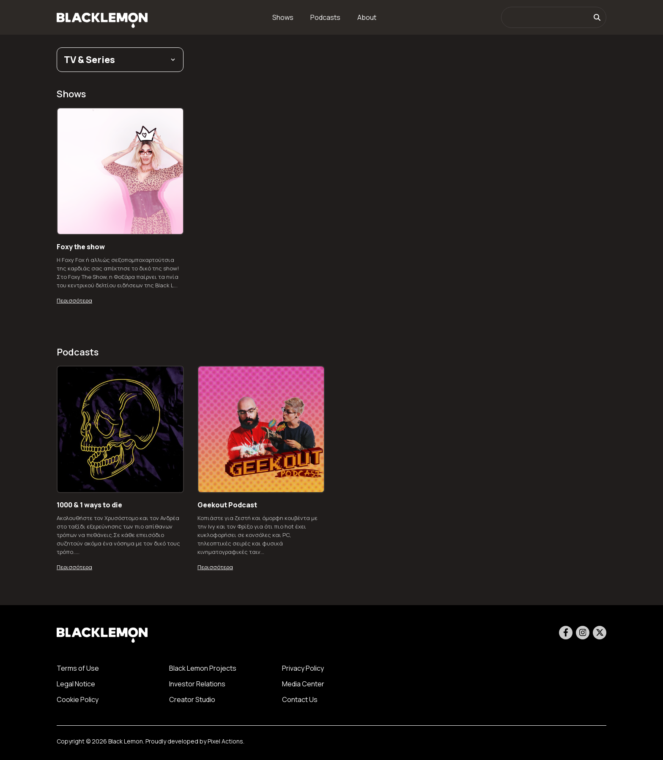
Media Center (303, 683)
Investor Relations (197, 683)
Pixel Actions (225, 741)
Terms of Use (78, 668)
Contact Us (300, 699)
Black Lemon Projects (202, 668)
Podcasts (325, 17)
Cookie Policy (78, 699)
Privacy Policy (303, 668)
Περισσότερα (74, 300)
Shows (282, 17)
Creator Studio (192, 699)
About (366, 17)
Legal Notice (76, 683)
